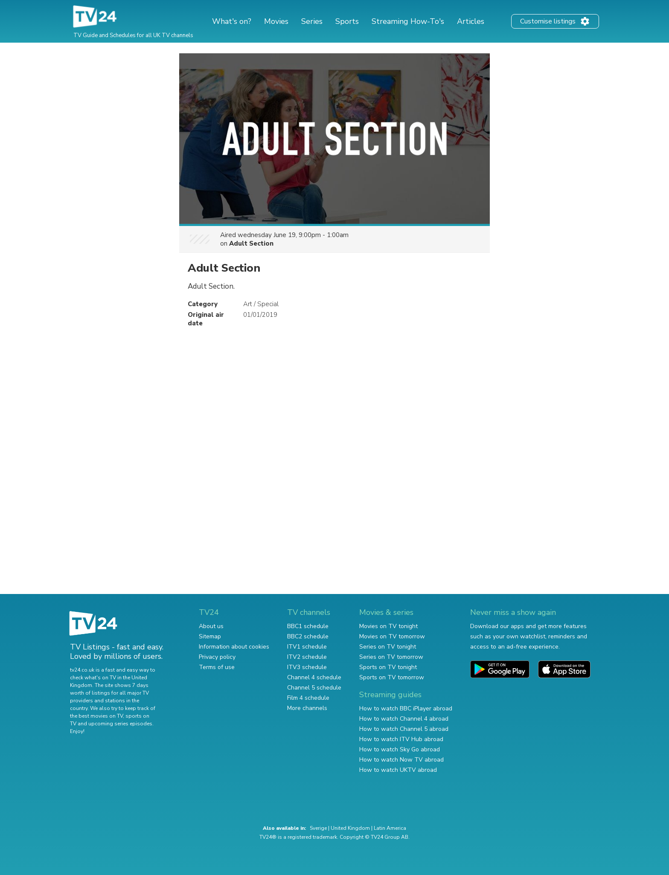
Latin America (390, 828)
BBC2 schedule (308, 636)
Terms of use (217, 667)
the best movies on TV (96, 716)
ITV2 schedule (307, 657)
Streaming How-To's (408, 21)
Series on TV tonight (387, 647)
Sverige (318, 828)
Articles (470, 21)
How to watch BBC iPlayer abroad (405, 708)
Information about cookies (234, 647)
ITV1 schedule (307, 647)
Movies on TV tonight (388, 626)
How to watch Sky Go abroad (399, 749)
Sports (347, 21)
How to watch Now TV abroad (401, 760)
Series (312, 21)
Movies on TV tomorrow (392, 636)
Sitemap (210, 636)
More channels (307, 708)
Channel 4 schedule (314, 677)
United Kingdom (350, 828)
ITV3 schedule (307, 667)
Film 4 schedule (308, 698)
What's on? (231, 21)
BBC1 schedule (308, 626)
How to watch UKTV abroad (398, 770)
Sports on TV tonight (388, 667)
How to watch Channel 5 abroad (403, 729)
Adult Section (251, 243)
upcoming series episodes (120, 723)
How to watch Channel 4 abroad (403, 719)
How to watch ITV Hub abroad (401, 739)
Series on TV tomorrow (391, 657)
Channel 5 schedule (314, 688)
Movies (276, 21)
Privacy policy (217, 657)
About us (211, 626)
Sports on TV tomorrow (391, 677)
